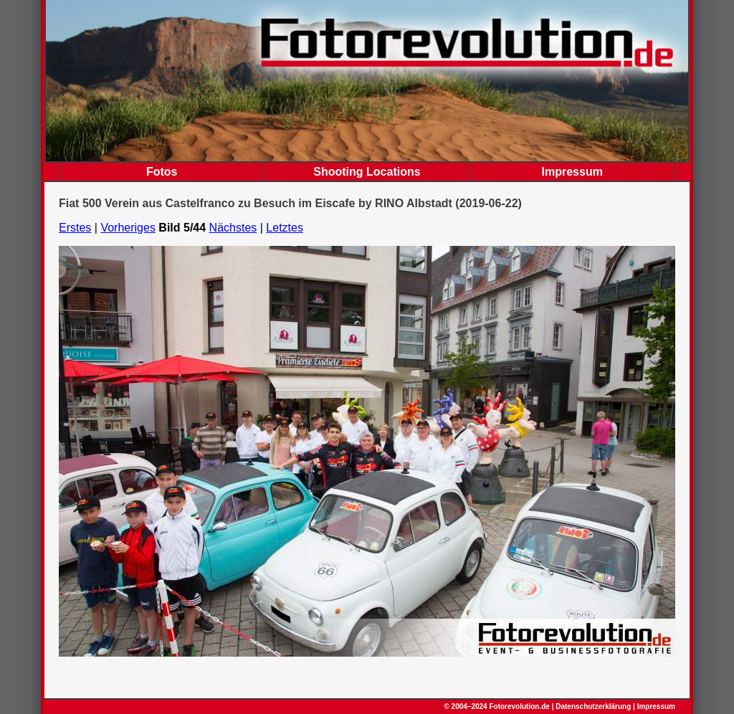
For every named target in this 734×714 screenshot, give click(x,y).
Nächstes (233, 228)
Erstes (75, 228)
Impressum (572, 172)
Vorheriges (128, 228)
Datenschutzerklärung (593, 706)
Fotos (162, 172)
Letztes (284, 228)
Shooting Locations (366, 172)
